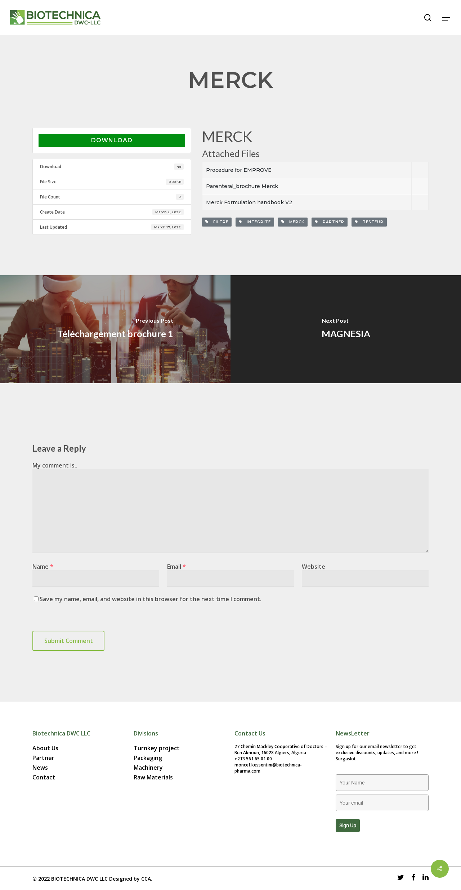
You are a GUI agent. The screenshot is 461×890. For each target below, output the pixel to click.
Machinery (148, 767)
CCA (146, 878)
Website (313, 567)
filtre (216, 222)
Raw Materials (153, 777)
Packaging (148, 758)
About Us (45, 748)
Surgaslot (346, 759)
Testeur (369, 222)
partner (329, 222)
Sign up (347, 825)
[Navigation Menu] (446, 17)
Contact (43, 777)
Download (112, 140)
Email (176, 567)
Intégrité (255, 222)
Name (42, 567)
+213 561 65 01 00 (253, 759)
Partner (43, 758)
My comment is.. (54, 465)
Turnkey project (157, 748)
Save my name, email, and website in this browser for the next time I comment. (150, 599)
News (40, 767)
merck (292, 222)
